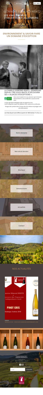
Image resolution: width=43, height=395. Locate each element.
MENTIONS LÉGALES (28, 380)
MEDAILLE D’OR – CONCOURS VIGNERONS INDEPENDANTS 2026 (21, 322)
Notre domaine (22, 133)
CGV (34, 380)
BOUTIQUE (19, 3)
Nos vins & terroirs (21, 151)
